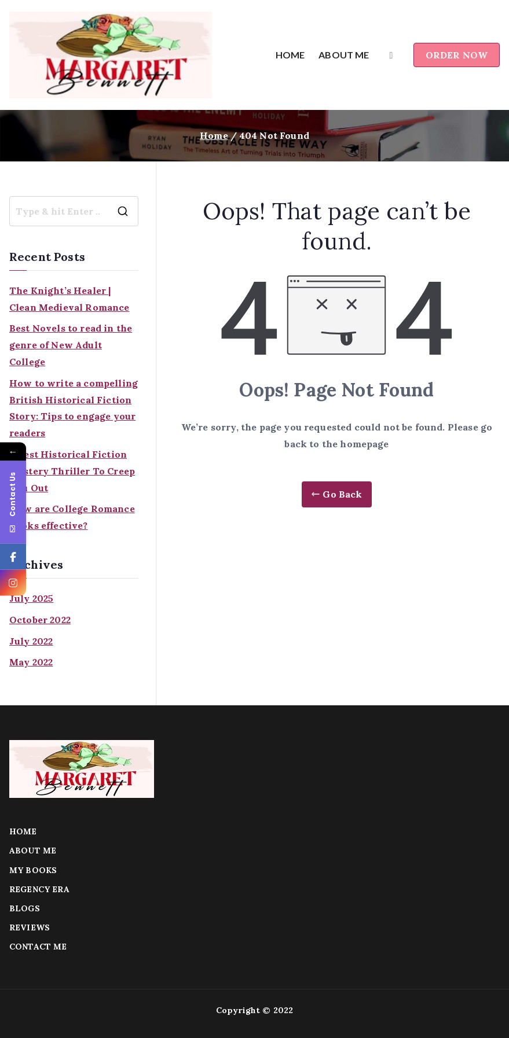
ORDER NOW (457, 55)
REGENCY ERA (39, 889)
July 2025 (31, 598)
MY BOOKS (33, 870)
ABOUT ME (343, 54)
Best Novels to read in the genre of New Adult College (70, 344)
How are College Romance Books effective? (72, 517)
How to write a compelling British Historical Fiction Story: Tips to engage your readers (73, 408)
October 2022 (40, 619)
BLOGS (24, 908)
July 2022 (31, 641)
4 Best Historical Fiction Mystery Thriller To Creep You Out (72, 471)
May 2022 (31, 662)
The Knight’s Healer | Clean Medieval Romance (69, 299)
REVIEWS (29, 927)
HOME (290, 54)
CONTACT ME (38, 946)
